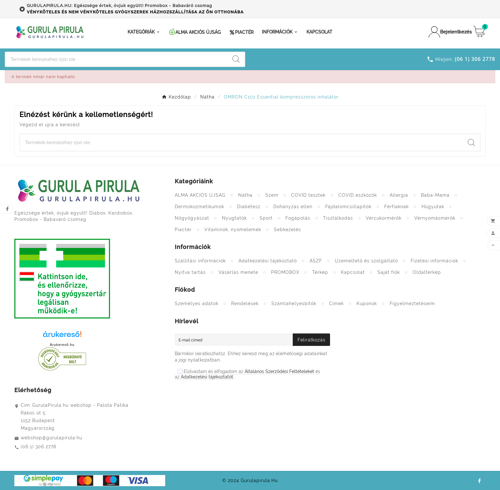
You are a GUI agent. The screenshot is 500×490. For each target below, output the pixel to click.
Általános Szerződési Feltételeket (279, 371)
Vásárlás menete (238, 272)
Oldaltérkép (427, 272)
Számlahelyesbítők (293, 303)
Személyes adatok (196, 303)
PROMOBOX (285, 272)
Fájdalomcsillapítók (348, 206)
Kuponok (367, 303)
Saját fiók (389, 272)
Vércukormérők (383, 218)
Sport (266, 218)
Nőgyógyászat (192, 218)
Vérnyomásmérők (434, 218)
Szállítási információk (200, 260)
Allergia (399, 195)
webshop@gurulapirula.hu (51, 437)
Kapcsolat (353, 272)
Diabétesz (249, 206)
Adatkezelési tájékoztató (268, 260)
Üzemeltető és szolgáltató (366, 260)
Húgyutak (433, 206)
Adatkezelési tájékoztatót (207, 376)
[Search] (116, 59)
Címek (336, 303)
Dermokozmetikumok (199, 206)
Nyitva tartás (190, 272)
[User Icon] (446, 32)
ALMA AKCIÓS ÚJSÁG (200, 195)
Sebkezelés (287, 229)
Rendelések (245, 303)
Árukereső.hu (62, 345)
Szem (271, 195)
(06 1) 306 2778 (38, 446)
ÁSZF (316, 260)
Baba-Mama (435, 195)
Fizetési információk (434, 260)
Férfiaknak (396, 206)
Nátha (245, 195)
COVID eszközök (357, 195)
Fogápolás (297, 218)
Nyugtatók (234, 218)
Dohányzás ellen (292, 206)
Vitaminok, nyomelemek (232, 229)
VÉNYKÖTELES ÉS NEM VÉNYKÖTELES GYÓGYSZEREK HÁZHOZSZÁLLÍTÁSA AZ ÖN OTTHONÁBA (135, 12)
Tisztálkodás (338, 218)
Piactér (183, 229)
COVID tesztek (308, 195)
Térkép (320, 272)
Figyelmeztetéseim (412, 303)
